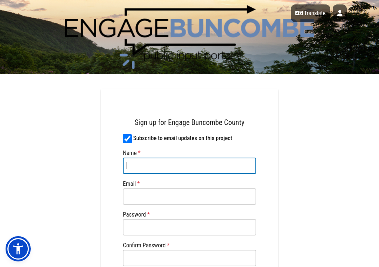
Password (136, 214)
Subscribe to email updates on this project (182, 138)
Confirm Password (146, 245)
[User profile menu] (340, 13)
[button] (18, 249)
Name (132, 152)
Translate (310, 13)
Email (131, 183)
